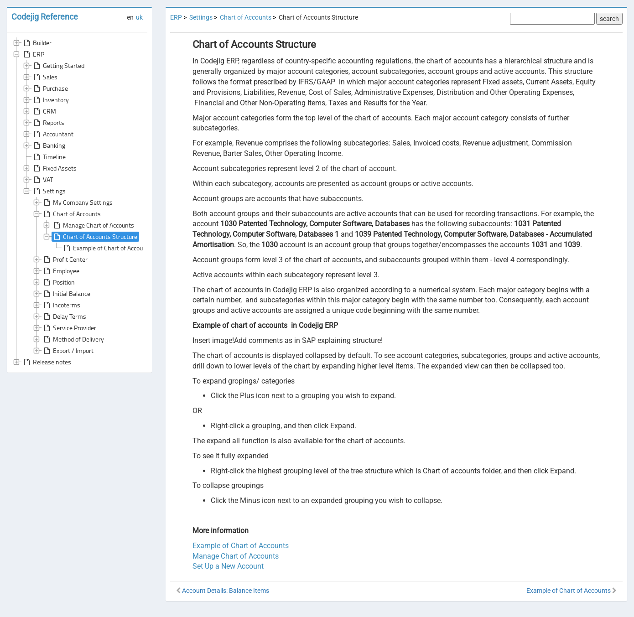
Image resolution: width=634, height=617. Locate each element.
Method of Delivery (73, 339)
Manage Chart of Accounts (93, 225)
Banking (48, 145)
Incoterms (61, 305)
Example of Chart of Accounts (107, 248)
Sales (44, 77)
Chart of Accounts (71, 214)
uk (139, 17)
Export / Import (68, 351)
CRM (44, 111)
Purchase (50, 88)
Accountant (52, 134)
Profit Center (65, 259)
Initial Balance (66, 294)
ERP (33, 54)
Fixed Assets (54, 168)
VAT (42, 180)
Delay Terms (64, 316)
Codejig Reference (44, 16)
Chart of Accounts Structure (94, 237)
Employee (60, 271)
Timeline (49, 157)
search (609, 18)
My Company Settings (77, 202)
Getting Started (58, 66)
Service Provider (69, 328)
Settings (49, 191)
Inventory (50, 100)
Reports (48, 123)
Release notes (46, 362)
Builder (37, 43)
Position (58, 282)
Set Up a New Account (228, 566)
